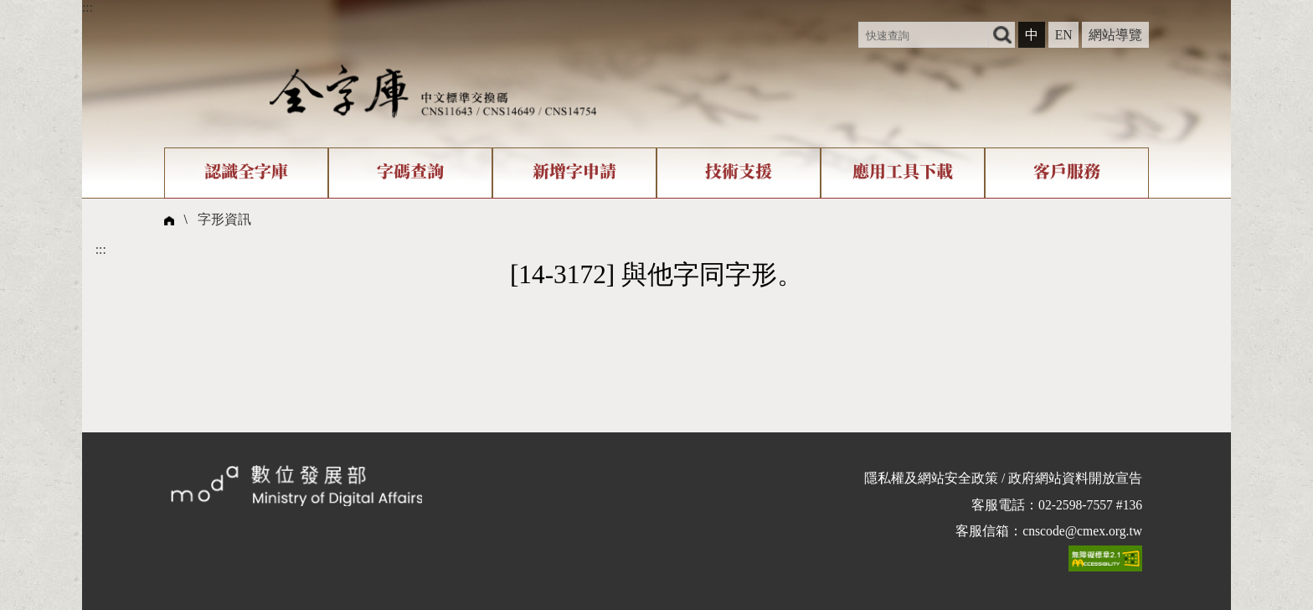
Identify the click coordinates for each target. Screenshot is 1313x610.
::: (87, 7)
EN (1064, 35)
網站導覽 (1115, 35)
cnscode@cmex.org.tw (1082, 531)
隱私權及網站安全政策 (931, 478)
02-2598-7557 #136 (1090, 505)
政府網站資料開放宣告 (1075, 478)
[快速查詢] (923, 35)
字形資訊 (224, 219)
